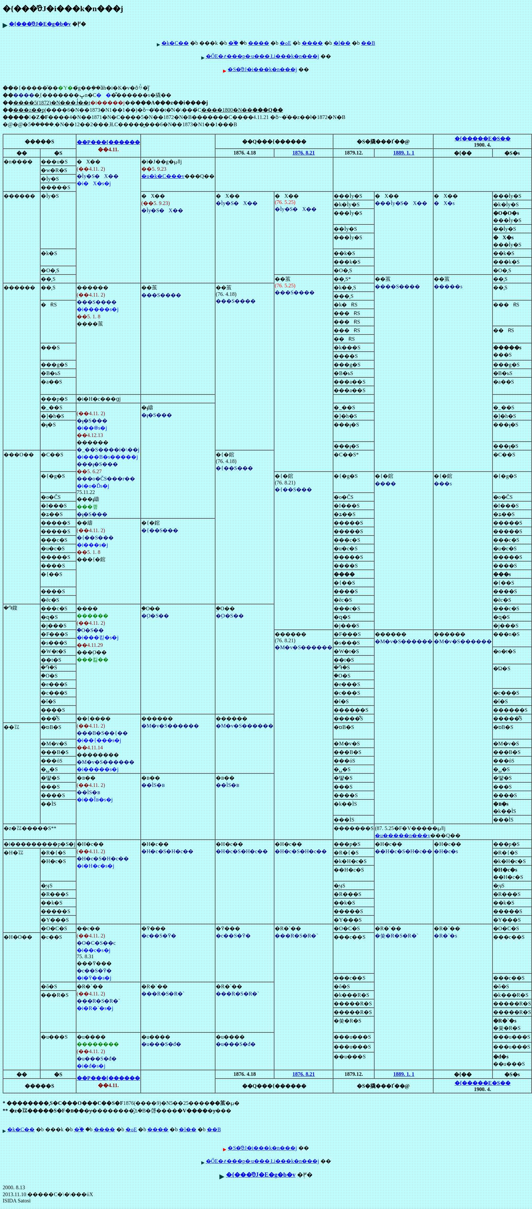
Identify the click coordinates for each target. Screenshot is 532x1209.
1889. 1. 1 (403, 153)
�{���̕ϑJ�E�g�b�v (40, 24)
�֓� (233, 43)
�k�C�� (175, 43)
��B (368, 43)
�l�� (341, 43)
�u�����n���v (402, 835)
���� (258, 43)
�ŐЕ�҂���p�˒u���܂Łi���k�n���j (262, 56)
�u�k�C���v (162, 176)
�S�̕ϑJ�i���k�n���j (262, 69)
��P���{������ (108, 142)
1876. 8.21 (304, 153)
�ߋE (285, 43)
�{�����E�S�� (483, 138)
